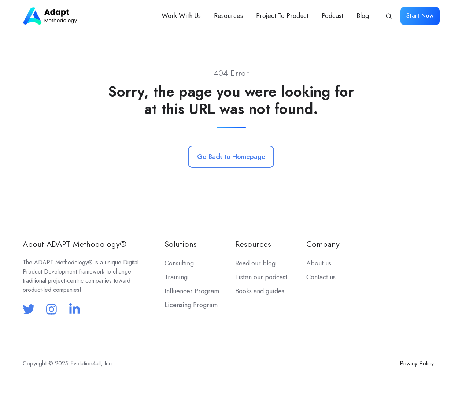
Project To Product (282, 16)
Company (323, 244)
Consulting (179, 263)
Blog (362, 16)
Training (176, 277)
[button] (388, 16)
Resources (228, 16)
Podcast (332, 16)
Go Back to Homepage (231, 156)
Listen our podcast (261, 277)
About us (318, 263)
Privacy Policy (417, 363)
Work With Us (181, 16)
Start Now (419, 15)
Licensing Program (191, 305)
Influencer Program (192, 291)
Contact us (321, 277)
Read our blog (255, 263)
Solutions (181, 244)
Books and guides (259, 291)
